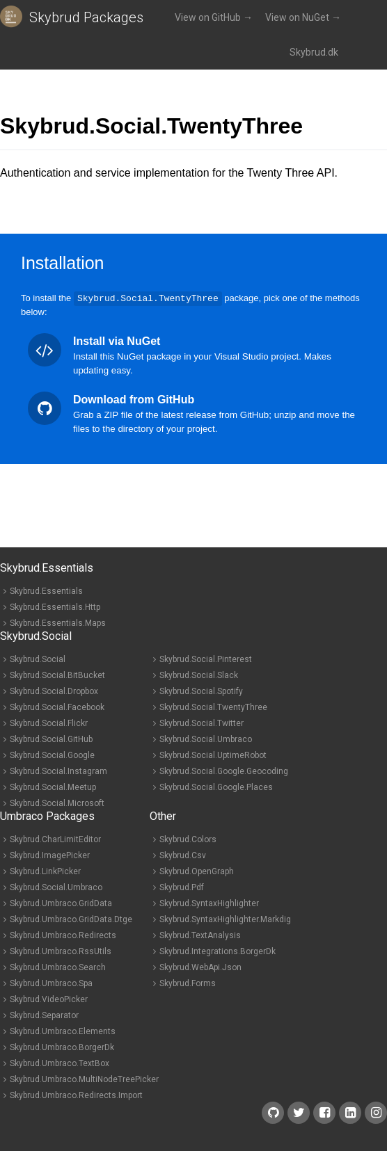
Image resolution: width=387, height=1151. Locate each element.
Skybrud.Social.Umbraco (205, 738)
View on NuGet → (303, 17)
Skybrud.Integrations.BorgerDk (217, 951)
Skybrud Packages (86, 17)
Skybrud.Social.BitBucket (57, 674)
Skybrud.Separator (44, 1015)
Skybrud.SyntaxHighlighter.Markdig (225, 919)
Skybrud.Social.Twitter (201, 722)
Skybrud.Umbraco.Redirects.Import (76, 1095)
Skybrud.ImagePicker (50, 855)
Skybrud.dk (314, 52)
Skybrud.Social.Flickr (49, 722)
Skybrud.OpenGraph (196, 871)
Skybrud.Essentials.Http (55, 606)
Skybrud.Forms (187, 983)
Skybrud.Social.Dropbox (54, 690)
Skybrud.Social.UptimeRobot (213, 754)
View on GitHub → (214, 17)
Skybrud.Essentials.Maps (58, 622)
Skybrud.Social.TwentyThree (213, 706)
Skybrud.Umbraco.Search (58, 967)
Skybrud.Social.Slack (198, 674)
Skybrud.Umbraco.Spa (51, 983)
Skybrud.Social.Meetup (53, 786)
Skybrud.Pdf (181, 887)
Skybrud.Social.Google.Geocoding (223, 770)
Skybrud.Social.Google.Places (216, 786)
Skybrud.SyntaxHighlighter (209, 903)
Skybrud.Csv (182, 855)
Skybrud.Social (37, 658)
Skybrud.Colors (187, 839)
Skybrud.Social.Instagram (58, 770)
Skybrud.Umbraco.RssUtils (60, 951)
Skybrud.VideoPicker (49, 999)
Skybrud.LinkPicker (45, 871)
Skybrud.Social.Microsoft (57, 802)
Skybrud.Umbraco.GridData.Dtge (71, 919)
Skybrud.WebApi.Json (200, 967)
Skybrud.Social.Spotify (201, 690)
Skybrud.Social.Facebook (57, 706)
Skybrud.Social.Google (52, 754)
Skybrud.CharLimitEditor (55, 839)
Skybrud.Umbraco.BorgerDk (62, 1047)
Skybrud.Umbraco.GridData (61, 903)
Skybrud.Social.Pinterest (205, 658)
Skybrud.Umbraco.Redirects (63, 935)
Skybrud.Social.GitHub (51, 738)
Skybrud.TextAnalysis (200, 935)
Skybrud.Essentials (46, 590)
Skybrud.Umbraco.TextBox (59, 1063)
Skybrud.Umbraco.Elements (63, 1031)
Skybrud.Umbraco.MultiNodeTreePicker (84, 1079)
